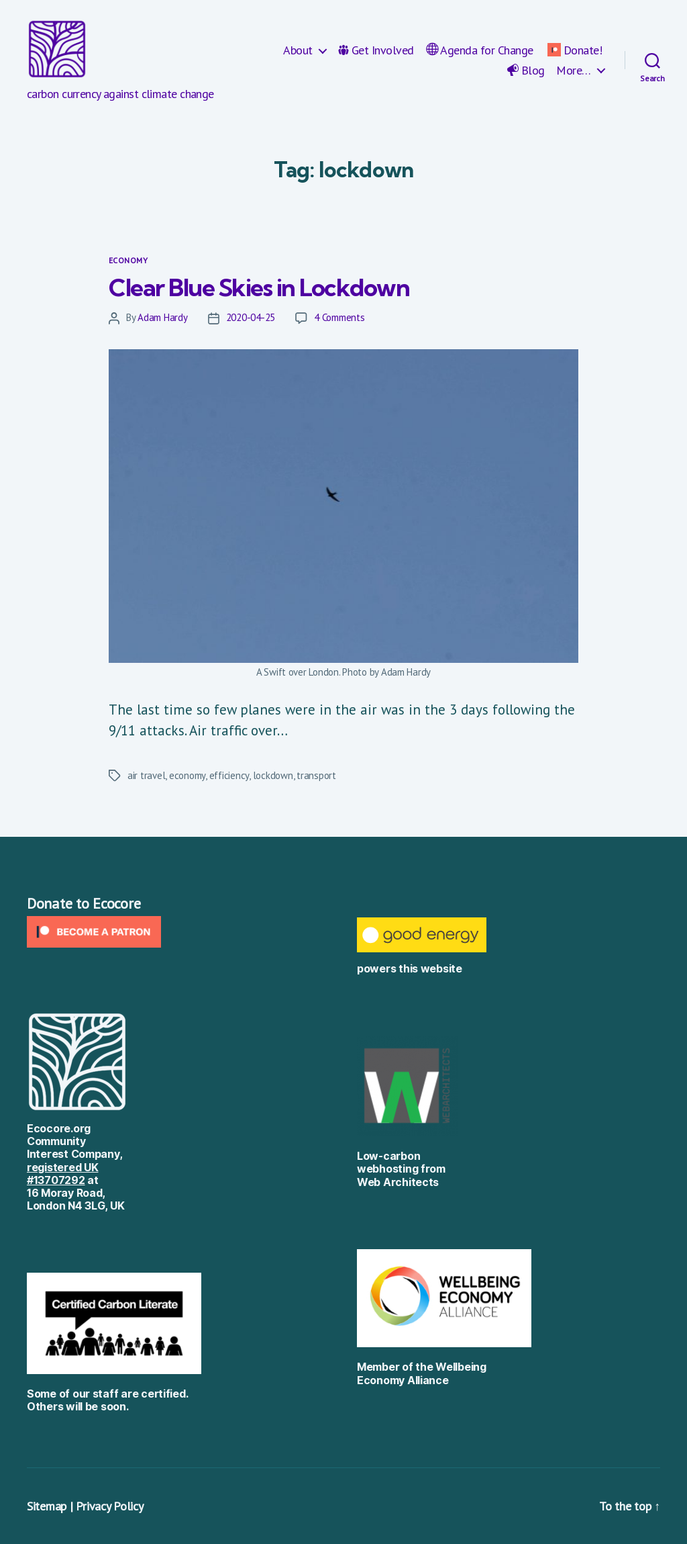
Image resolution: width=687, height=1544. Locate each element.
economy (187, 775)
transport (316, 775)
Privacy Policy (109, 1506)
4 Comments (339, 317)
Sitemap (46, 1506)
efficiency (229, 775)
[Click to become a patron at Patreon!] (178, 932)
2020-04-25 (250, 317)
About (298, 50)
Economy (128, 260)
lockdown (273, 775)
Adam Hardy (162, 317)
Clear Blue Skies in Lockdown (259, 287)
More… (573, 70)
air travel (146, 775)
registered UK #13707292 (63, 1174)
